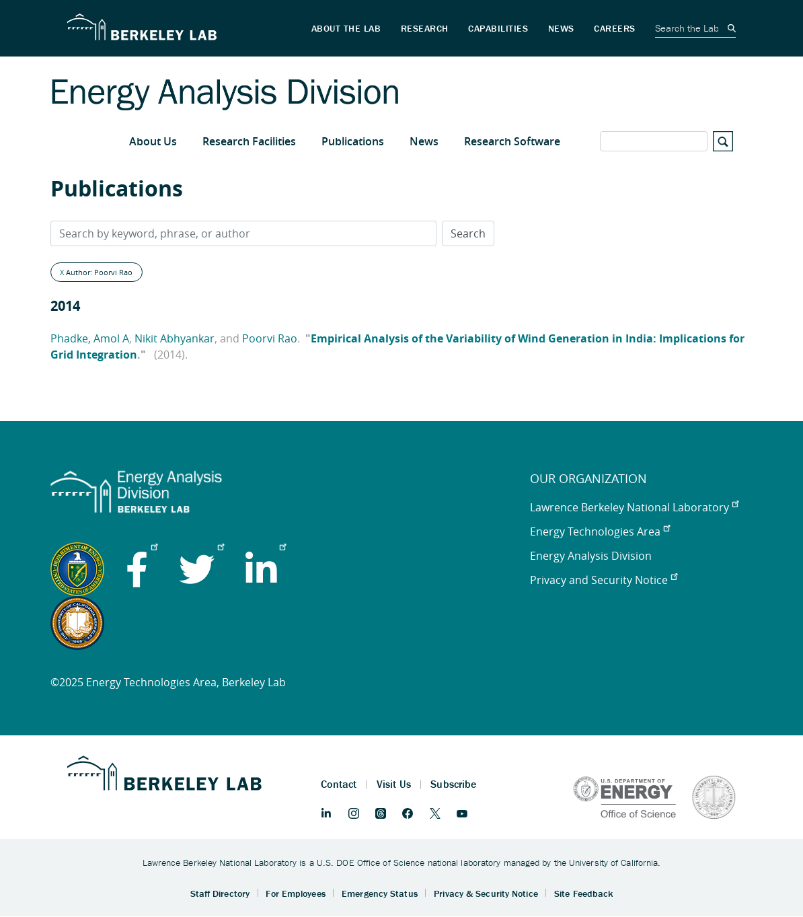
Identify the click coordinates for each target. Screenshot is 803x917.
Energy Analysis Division (591, 555)
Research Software (512, 141)
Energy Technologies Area (600, 531)
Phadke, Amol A (89, 338)
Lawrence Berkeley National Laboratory (634, 507)
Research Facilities (249, 141)
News (424, 141)
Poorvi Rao (269, 338)
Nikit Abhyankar (175, 338)
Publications (352, 141)
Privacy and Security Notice (603, 580)
